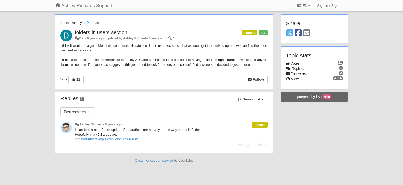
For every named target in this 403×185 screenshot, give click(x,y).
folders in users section (101, 32)
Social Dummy (71, 23)
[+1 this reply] (260, 145)
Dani (82, 38)
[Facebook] (298, 33)
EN (303, 6)
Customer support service (154, 160)
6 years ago (113, 124)
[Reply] (244, 145)
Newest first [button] (250, 99)
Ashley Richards (135, 38)
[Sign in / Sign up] (330, 5)
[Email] (306, 33)
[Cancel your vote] (266, 145)
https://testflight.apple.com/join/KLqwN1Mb (106, 139)
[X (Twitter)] (289, 33)
